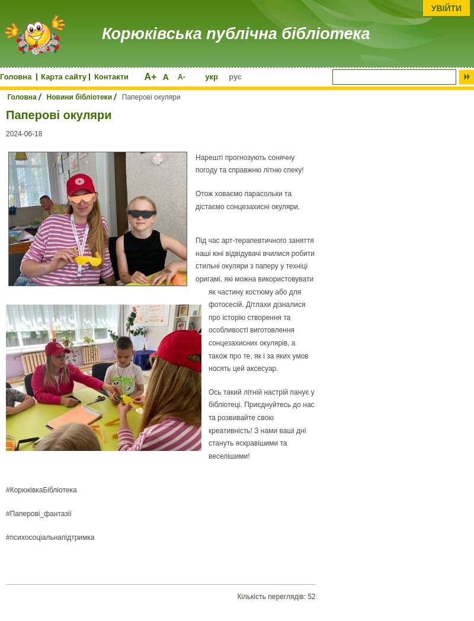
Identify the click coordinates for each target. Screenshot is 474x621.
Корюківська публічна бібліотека (236, 34)
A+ (150, 77)
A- (181, 77)
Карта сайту (64, 76)
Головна (15, 76)
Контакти (111, 76)
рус (235, 76)
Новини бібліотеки (80, 97)
